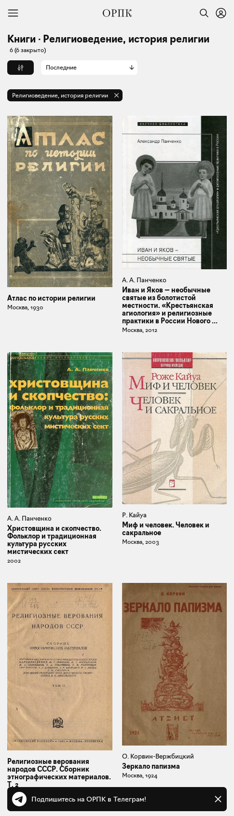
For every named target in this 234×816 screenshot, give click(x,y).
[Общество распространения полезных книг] (117, 13)
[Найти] (201, 13)
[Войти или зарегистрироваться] (221, 13)
